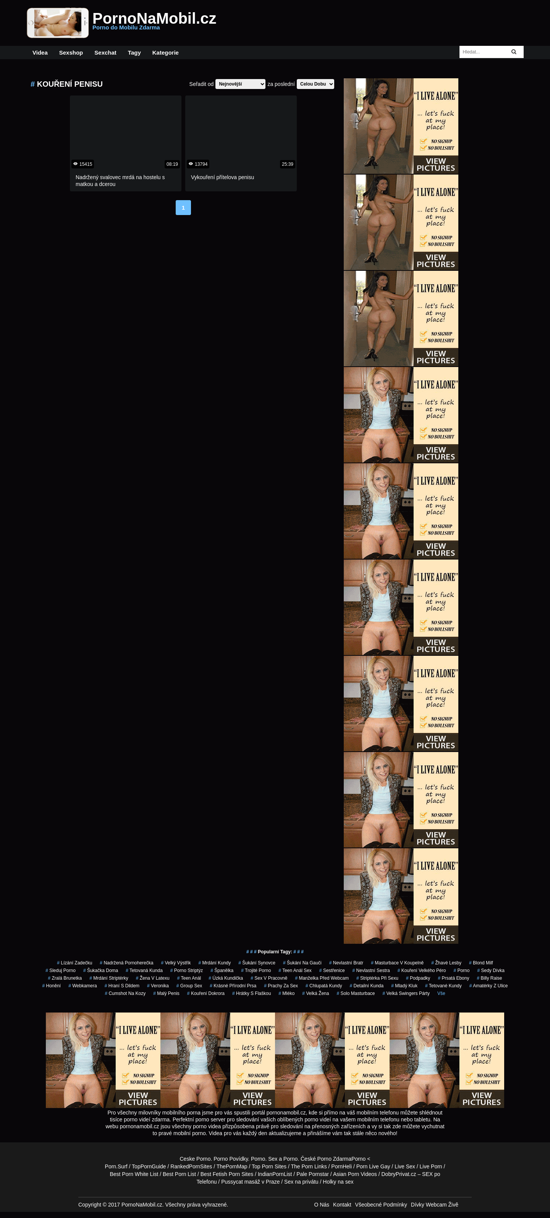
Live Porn (431, 1166)
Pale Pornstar (312, 1174)
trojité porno (256, 970)
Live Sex (405, 1166)
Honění (51, 985)
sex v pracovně (269, 978)
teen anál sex (295, 970)
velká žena (315, 993)
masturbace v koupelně (397, 963)
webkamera (82, 985)
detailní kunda (366, 985)
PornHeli (341, 1166)
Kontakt (342, 1205)
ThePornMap (232, 1166)
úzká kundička (226, 978)
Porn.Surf (116, 1166)
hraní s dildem (122, 985)
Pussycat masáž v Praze (250, 1182)
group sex (189, 985)
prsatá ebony (453, 978)
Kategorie (165, 52)
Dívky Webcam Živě (434, 1205)
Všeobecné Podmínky (381, 1205)
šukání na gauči (302, 963)
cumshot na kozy (125, 993)
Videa (40, 52)
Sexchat (105, 52)
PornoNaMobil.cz (154, 23)
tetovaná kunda (144, 970)
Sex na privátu (301, 1182)
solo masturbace (355, 993)
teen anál (189, 978)
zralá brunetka (65, 978)
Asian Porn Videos (355, 1174)
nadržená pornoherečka (126, 963)
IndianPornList (275, 1174)
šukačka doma (100, 970)
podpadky (418, 978)
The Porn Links (309, 1166)
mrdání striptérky (108, 978)
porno (461, 970)
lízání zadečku (74, 963)
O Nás (321, 1205)
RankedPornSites (191, 1166)
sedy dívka (490, 970)
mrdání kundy (215, 963)
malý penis (166, 993)
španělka (221, 970)
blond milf (481, 963)
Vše (441, 993)
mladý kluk (404, 985)
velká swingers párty (406, 993)
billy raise (489, 978)
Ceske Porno (195, 1159)
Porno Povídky (231, 1159)
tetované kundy (443, 985)
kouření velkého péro (422, 970)
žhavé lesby (446, 963)
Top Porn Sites (269, 1166)
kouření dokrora (206, 993)
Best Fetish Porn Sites (227, 1174)
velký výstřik (176, 963)
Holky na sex (338, 1182)
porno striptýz (186, 970)
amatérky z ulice (488, 985)
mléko (286, 993)
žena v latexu (153, 978)
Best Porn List (179, 1174)
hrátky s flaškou (251, 993)
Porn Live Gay (373, 1166)
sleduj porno (60, 970)
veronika (158, 985)
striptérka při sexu (377, 978)
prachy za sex (281, 985)
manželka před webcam (322, 978)
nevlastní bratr (346, 963)
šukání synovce (256, 963)
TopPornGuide (149, 1166)
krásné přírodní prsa (233, 985)
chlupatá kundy (324, 985)
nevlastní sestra (371, 970)
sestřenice (332, 970)
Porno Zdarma (334, 1159)
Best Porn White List (134, 1174)
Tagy (134, 52)
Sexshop (71, 52)
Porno (258, 1159)
